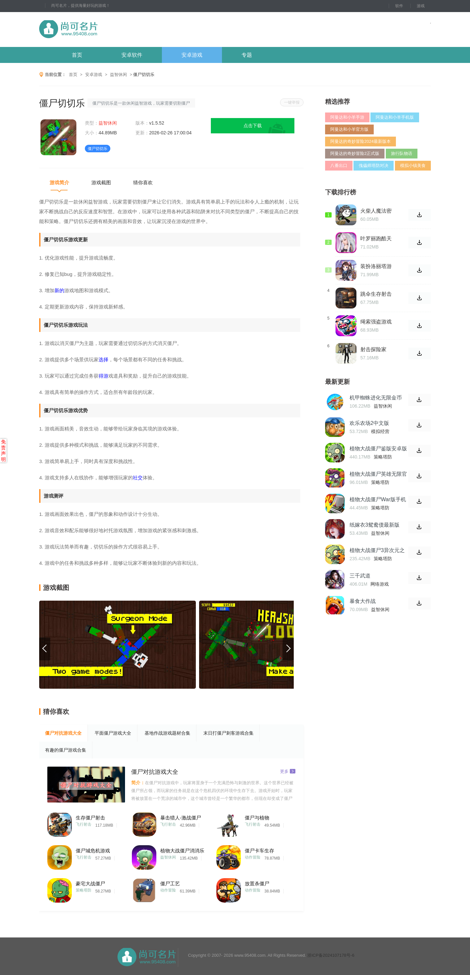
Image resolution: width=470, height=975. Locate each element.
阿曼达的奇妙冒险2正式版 (354, 153)
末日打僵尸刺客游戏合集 (228, 733)
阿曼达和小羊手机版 (395, 117)
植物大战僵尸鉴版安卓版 (378, 448)
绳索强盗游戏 (376, 321)
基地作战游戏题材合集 (167, 733)
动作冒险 (252, 857)
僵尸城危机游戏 (93, 850)
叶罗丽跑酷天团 (376, 239)
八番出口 (338, 165)
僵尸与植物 (257, 817)
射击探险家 (373, 349)
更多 (287, 771)
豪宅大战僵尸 (90, 883)
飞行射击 (83, 824)
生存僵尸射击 (90, 817)
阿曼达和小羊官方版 (349, 129)
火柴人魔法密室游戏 (376, 211)
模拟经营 (380, 431)
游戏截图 (101, 182)
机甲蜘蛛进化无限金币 (376, 397)
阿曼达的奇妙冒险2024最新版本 (360, 141)
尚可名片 (104, 29)
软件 (399, 6)
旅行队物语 (401, 153)
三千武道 (360, 575)
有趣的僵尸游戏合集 (65, 750)
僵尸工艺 (170, 883)
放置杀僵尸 (257, 883)
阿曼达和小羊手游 (347, 117)
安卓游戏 (191, 55)
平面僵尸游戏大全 (113, 733)
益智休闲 (118, 74)
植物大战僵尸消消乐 (182, 850)
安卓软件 (131, 55)
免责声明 (3, 450)
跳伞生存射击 (376, 294)
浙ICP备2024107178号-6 (330, 955)
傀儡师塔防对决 (373, 165)
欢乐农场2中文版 (369, 423)
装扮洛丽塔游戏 (376, 266)
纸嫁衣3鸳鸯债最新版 (375, 525)
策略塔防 (83, 890)
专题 (247, 55)
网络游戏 (379, 584)
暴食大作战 (363, 601)
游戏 (421, 6)
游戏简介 (59, 182)
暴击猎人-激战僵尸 (180, 817)
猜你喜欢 (143, 182)
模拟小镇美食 (413, 165)
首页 (77, 55)
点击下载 (252, 125)
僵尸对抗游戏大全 (63, 733)
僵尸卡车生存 (259, 850)
